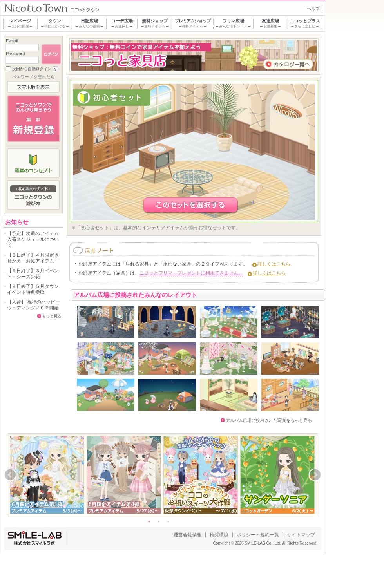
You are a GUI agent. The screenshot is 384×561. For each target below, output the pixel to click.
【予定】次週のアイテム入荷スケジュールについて (33, 239)
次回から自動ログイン (31, 69)
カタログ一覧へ (288, 64)
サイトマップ (301, 534)
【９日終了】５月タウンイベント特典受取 (33, 289)
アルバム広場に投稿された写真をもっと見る (269, 420)
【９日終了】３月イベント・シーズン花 (33, 273)
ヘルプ (313, 8)
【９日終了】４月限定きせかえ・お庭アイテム (33, 258)
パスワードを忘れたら (33, 76)
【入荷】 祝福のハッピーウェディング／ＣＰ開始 (33, 305)
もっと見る (52, 316)
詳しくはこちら (273, 264)
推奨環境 (219, 534)
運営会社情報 (188, 534)
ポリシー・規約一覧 (258, 534)
